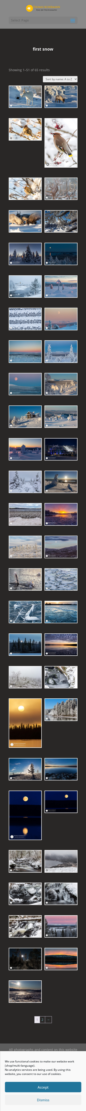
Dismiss (43, 1100)
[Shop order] (60, 79)
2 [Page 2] (42, 1019)
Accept (43, 1087)
